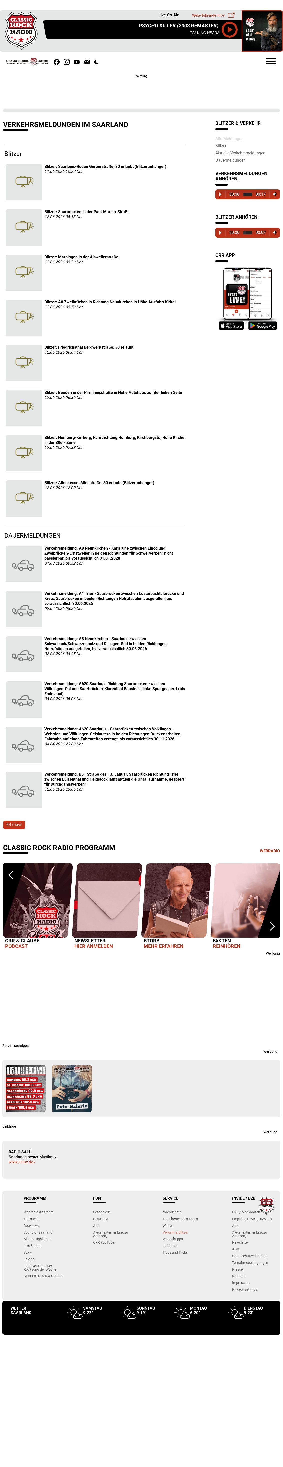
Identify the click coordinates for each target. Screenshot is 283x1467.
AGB (235, 1249)
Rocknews (32, 1225)
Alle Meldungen (230, 138)
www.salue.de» (22, 1162)
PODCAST (101, 1219)
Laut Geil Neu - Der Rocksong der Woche (40, 1267)
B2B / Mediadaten (246, 1212)
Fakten (29, 1259)
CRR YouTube (103, 1242)
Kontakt (238, 1276)
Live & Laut (32, 1245)
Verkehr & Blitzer (175, 1232)
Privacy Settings (244, 1289)
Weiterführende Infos (208, 15)
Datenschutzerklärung (249, 1256)
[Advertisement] (141, 90)
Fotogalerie (102, 1212)
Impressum (241, 1282)
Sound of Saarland (38, 1232)
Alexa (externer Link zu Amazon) (110, 1234)
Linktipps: (10, 1126)
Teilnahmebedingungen (250, 1262)
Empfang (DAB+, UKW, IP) (252, 1219)
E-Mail (17, 825)
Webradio (270, 851)
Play (221, 194)
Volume (273, 194)
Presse (237, 1269)
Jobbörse (170, 1245)
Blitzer (221, 145)
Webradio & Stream (39, 1212)
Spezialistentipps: (16, 1046)
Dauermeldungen (231, 160)
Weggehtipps (173, 1239)
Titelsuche (32, 1219)
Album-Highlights (37, 1239)
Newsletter (240, 1242)
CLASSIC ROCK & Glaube (43, 1276)
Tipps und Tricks (175, 1252)
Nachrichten (172, 1212)
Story (28, 1252)
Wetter (168, 1225)
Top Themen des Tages (180, 1219)
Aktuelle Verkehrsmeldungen (241, 153)
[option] (37, 907)
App (96, 1225)
